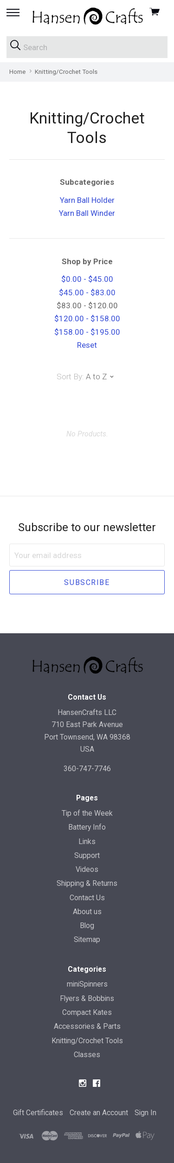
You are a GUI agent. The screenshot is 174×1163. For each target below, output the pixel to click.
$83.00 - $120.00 (87, 305)
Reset (87, 345)
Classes (87, 1054)
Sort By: (70, 376)
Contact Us (87, 897)
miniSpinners (87, 984)
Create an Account (99, 1112)
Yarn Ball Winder (87, 213)
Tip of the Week (87, 813)
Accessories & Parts (87, 1026)
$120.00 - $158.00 (87, 318)
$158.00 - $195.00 (87, 332)
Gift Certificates (38, 1112)
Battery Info (87, 827)
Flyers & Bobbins (87, 998)
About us (87, 911)
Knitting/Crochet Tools (87, 1040)
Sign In (145, 1112)
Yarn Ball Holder (87, 200)
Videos (87, 869)
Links (87, 841)
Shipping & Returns (87, 883)
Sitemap (87, 939)
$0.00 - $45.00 (87, 279)
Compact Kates (87, 1012)
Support (87, 855)
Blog (87, 925)
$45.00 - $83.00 (87, 292)
